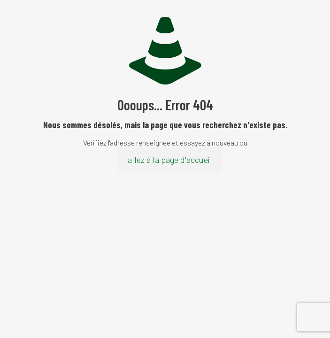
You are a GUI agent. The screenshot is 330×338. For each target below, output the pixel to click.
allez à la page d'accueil (170, 159)
